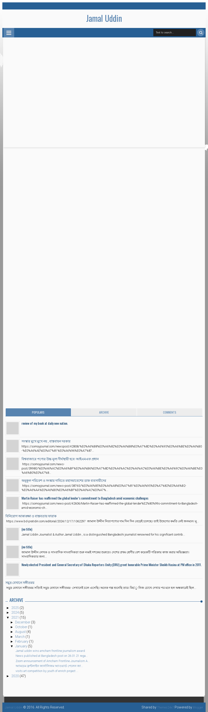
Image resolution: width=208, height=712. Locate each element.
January (21, 646)
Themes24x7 (163, 707)
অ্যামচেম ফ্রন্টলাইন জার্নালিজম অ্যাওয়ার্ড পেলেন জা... (49, 666)
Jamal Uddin (104, 18)
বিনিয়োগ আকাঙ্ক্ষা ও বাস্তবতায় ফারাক (31, 515)
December (23, 622)
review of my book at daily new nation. (45, 423)
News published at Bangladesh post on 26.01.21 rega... (52, 656)
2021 (15, 617)
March (20, 637)
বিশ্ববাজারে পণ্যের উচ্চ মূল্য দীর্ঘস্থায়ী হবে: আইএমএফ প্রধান (60, 458)
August (21, 632)
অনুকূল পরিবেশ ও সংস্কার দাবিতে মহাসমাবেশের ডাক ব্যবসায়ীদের (64, 480)
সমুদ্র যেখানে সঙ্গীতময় (19, 582)
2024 (15, 612)
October (21, 627)
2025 (15, 608)
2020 (15, 676)
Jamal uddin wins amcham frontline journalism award (50, 651)
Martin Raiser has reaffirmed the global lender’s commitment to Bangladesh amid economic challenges (85, 498)
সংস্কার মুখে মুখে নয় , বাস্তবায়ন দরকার (46, 440)
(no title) (27, 529)
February (22, 641)
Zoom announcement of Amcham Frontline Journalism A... (53, 661)
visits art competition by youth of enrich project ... (47, 671)
